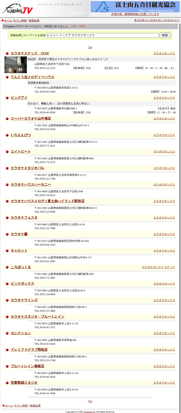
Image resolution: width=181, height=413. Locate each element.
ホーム (8, 20)
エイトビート (21, 151)
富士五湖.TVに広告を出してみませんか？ (157, 20)
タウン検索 (20, 20)
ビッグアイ (19, 98)
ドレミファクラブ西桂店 (29, 349)
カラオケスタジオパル (27, 168)
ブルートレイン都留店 (27, 366)
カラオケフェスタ (24, 217)
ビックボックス (22, 283)
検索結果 (34, 20)
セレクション (21, 333)
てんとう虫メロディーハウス (32, 77)
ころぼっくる (21, 267)
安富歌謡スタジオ (24, 382)
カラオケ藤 (19, 234)
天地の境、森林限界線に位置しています (135, 13)
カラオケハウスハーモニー (31, 184)
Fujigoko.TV (89, 412)
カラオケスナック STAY (30, 53)
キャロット (19, 250)
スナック (169, 267)
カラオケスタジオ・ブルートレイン (37, 316)
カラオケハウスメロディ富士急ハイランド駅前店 (47, 201)
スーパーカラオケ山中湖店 (31, 118)
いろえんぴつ (21, 135)
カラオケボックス (164, 53)
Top (90, 47)
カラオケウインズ (24, 300)
